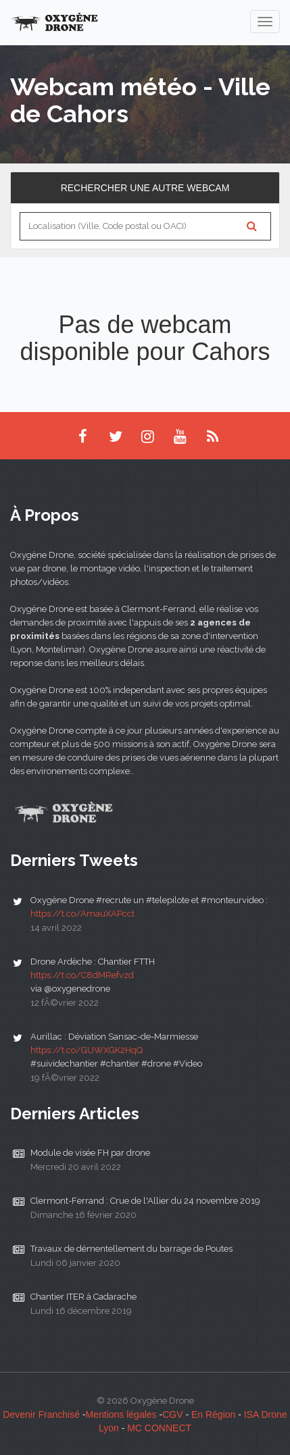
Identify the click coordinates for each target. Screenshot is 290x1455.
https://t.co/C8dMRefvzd (82, 975)
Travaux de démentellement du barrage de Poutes (131, 1249)
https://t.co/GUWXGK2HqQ (86, 1050)
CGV (172, 1414)
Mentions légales (121, 1414)
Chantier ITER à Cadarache (83, 1297)
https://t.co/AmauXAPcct (82, 914)
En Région (213, 1414)
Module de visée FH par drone (90, 1153)
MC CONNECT (159, 1428)
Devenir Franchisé (41, 1414)
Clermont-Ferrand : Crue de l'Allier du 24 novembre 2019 (145, 1201)
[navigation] (265, 21)
